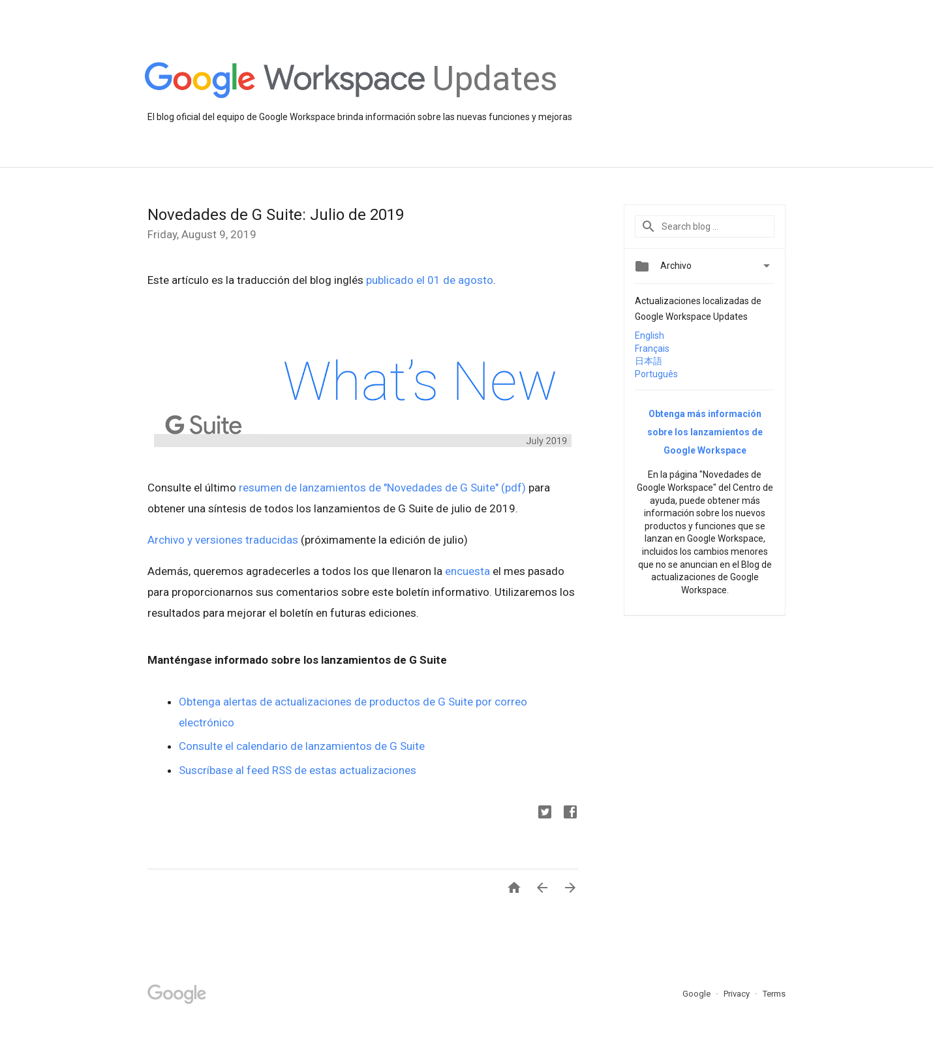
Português (656, 374)
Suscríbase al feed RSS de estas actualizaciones (297, 770)
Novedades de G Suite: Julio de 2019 (275, 215)
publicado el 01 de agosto (429, 280)
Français (652, 348)
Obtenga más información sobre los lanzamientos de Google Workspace (705, 432)
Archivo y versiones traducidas (222, 539)
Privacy (738, 994)
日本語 (648, 361)
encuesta (467, 571)
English (649, 335)
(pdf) (513, 487)
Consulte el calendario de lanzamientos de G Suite (302, 746)
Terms (774, 994)
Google (697, 994)
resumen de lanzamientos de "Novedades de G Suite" (368, 487)
